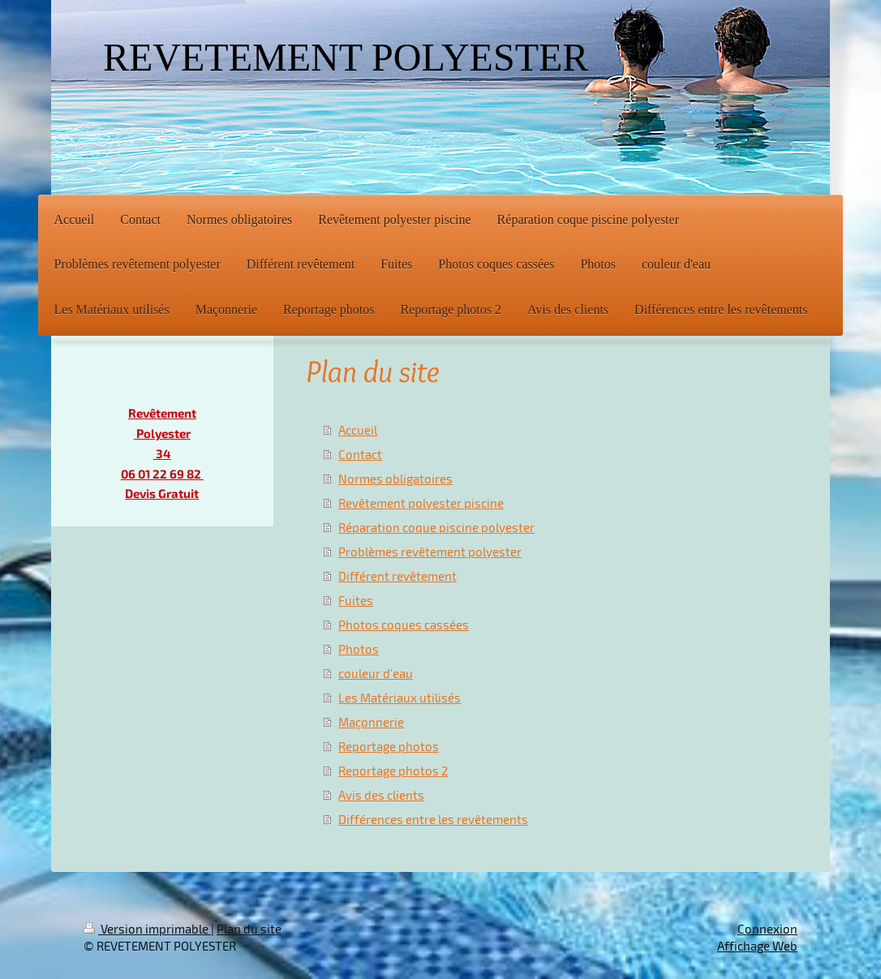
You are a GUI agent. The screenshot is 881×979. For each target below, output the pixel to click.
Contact (360, 454)
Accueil (357, 430)
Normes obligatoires (395, 478)
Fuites (355, 600)
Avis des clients (381, 795)
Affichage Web (757, 945)
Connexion (767, 928)
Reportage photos (388, 746)
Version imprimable (147, 928)
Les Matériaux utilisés (399, 697)
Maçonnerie (371, 722)
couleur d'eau (375, 673)
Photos (358, 649)
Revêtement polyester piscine (421, 503)
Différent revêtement (397, 576)
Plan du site (249, 928)
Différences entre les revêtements (433, 819)
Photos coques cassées (403, 624)
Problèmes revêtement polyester (430, 551)
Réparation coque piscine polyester (436, 527)
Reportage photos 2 (393, 770)
